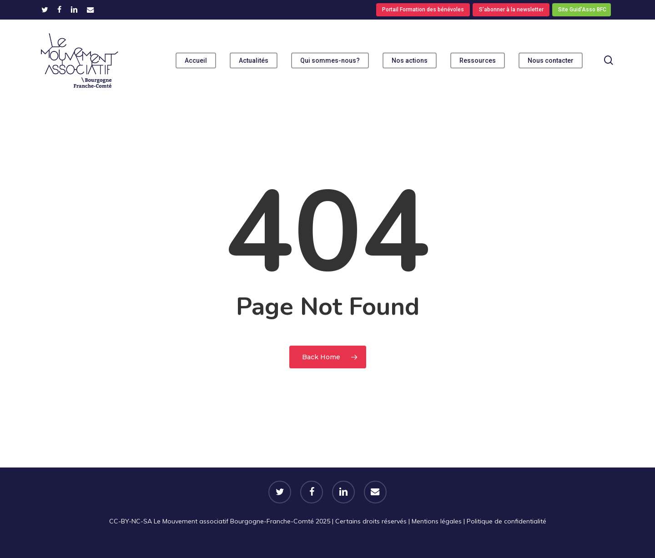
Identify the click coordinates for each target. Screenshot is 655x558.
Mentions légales (437, 521)
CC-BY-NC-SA (130, 521)
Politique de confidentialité (506, 521)
